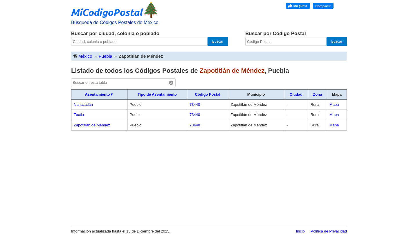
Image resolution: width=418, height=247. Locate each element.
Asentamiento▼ (99, 94)
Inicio (300, 231)
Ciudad (296, 94)
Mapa (334, 104)
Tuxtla (79, 114)
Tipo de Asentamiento (157, 94)
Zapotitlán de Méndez (92, 125)
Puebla (105, 56)
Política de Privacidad (329, 231)
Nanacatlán (83, 104)
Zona (317, 94)
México (82, 56)
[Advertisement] (209, 178)
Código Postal (207, 94)
